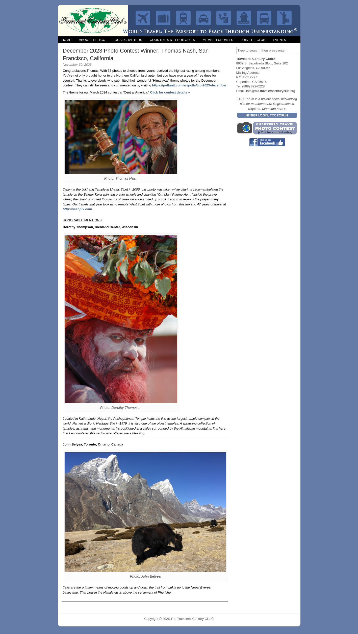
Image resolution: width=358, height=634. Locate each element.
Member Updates (217, 40)
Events (279, 40)
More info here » (274, 109)
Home (66, 40)
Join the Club (253, 40)
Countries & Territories (172, 40)
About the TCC (92, 40)
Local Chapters (127, 40)
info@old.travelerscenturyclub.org (270, 91)
